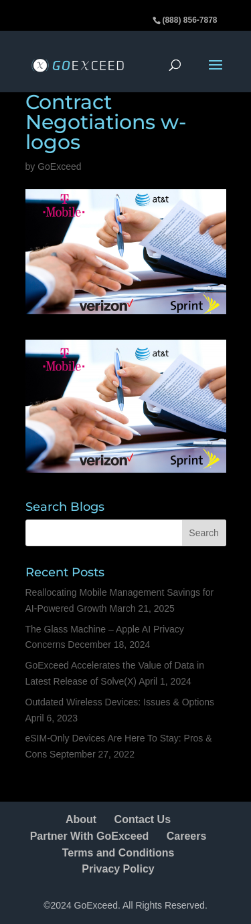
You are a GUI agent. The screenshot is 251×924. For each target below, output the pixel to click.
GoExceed (59, 166)
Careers (187, 836)
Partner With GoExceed (89, 836)
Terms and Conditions (118, 852)
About (81, 819)
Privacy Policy (118, 869)
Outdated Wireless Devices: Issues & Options (119, 702)
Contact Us (142, 819)
